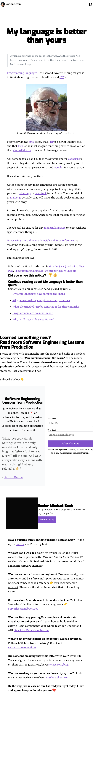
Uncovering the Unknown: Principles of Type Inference (40, 240)
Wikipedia (70, 270)
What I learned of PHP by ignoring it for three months (45, 306)
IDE (62, 77)
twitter (20, 544)
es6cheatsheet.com (57, 677)
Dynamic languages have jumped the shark (38, 293)
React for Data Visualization (31, 630)
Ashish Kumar (13, 477)
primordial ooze (21, 150)
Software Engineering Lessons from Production (22, 401)
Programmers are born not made (32, 313)
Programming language (29, 270)
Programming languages (22, 73)
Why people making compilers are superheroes (41, 300)
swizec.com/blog (58, 664)
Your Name (52, 419)
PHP (51, 141)
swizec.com (13, 4)
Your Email (52, 430)
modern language (54, 227)
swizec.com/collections (22, 647)
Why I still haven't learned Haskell (33, 319)
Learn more (47, 519)
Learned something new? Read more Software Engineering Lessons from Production (42, 342)
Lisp (20, 146)
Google (58, 167)
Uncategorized (54, 270)
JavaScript (74, 159)
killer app (25, 193)
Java (31, 141)
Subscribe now (70, 443)
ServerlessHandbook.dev (23, 608)
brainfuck (40, 193)
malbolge (15, 197)
